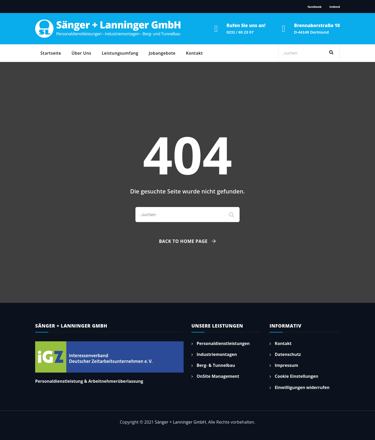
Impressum (286, 365)
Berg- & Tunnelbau (216, 365)
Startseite (50, 53)
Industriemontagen (217, 354)
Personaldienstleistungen (223, 343)
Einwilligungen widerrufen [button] (302, 387)
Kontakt (194, 53)
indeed (334, 7)
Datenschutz (288, 354)
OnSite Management (218, 376)
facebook (315, 7)
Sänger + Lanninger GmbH (180, 422)
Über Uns (81, 53)
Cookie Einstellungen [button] (296, 376)
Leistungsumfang (120, 53)
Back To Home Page (183, 241)
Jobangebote (162, 53)
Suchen (333, 52)
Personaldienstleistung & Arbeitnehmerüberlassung (89, 381)
